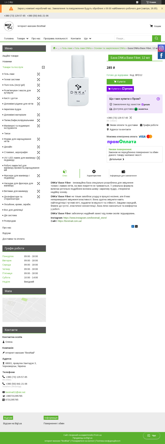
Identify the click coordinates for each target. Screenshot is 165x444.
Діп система (10, 215)
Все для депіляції (13, 210)
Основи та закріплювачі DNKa (110, 48)
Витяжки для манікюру (16, 191)
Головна (9, 38)
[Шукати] (156, 38)
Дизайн (8, 146)
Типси (7, 133)
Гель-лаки (67, 48)
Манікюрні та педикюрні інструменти (16, 126)
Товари (21, 38)
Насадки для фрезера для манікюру (18, 184)
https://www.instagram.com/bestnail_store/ (85, 217)
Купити (121, 81)
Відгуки (6, 233)
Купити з (122, 88)
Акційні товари (10, 55)
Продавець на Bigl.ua (82, 438)
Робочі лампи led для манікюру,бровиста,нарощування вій (21, 167)
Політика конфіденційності (108, 441)
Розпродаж (10, 221)
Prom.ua (98, 435)
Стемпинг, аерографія (16, 152)
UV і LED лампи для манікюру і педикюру (20, 158)
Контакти (76, 38)
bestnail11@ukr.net (15, 392)
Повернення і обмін (54, 423)
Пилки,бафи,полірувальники (19, 120)
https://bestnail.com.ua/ (70, 221)
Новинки (7, 61)
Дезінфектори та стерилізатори (13, 197)
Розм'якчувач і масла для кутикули (17, 91)
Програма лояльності (56, 38)
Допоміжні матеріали (15, 114)
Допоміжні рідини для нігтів (18, 103)
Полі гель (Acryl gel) (14, 85)
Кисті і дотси (11, 98)
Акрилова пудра (12, 109)
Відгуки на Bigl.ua (12, 423)
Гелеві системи (12, 79)
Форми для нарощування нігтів (17, 140)
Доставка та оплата (13, 238)
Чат (151, 435)
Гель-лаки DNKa (83, 48)
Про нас (36, 38)
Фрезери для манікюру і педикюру (17, 176)
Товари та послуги (12, 67)
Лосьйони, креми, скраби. (17, 204)
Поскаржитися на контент (82, 441)
